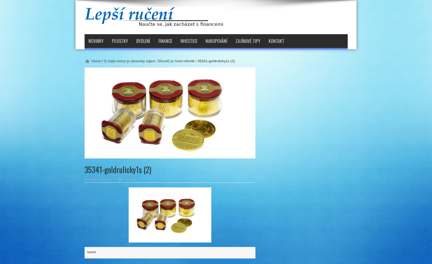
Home (96, 61)
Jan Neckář (106, 179)
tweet (91, 252)
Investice (188, 41)
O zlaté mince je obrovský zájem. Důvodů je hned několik (149, 61)
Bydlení (143, 41)
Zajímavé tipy (248, 41)
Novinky (96, 41)
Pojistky (120, 41)
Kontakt (276, 41)
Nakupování (216, 41)
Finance (165, 41)
